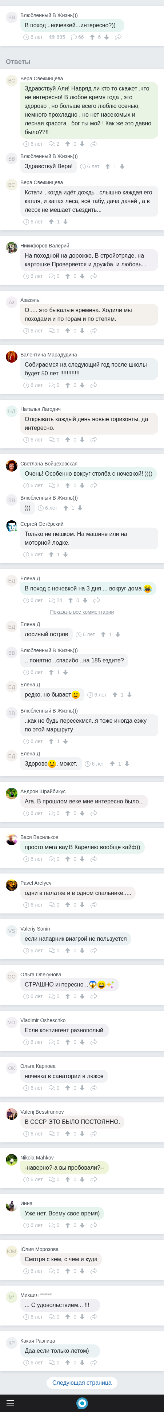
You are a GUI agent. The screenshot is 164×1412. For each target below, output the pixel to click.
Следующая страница (82, 1383)
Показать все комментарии (82, 612)
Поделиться (118, 36)
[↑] (93, 37)
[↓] (105, 37)
